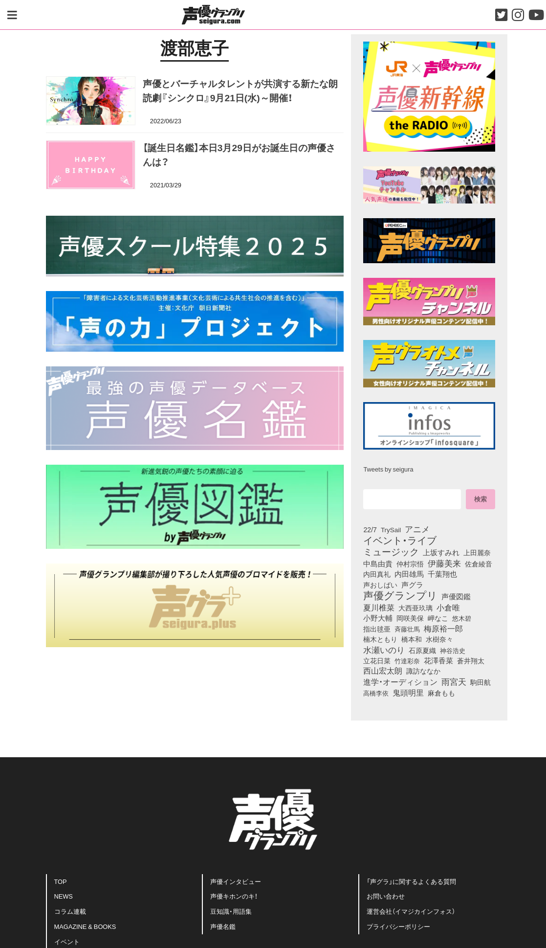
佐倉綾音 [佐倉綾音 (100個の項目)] (478, 563)
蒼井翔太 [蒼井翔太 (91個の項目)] (470, 661)
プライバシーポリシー (398, 926)
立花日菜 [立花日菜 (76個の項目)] (377, 660)
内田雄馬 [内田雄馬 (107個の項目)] (409, 574)
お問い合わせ (386, 896)
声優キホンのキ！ (234, 896)
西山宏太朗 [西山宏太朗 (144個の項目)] (382, 671)
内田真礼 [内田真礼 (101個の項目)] (377, 574)
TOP (60, 881)
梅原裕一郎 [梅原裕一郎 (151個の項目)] (443, 628)
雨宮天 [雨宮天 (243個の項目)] (453, 681)
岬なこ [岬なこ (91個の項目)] (438, 618)
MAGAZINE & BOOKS (85, 926)
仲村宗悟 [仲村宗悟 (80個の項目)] (410, 563)
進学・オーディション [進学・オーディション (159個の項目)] (400, 682)
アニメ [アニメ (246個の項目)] (417, 529)
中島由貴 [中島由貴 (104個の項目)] (378, 563)
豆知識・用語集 (231, 911)
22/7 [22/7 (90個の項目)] (369, 530)
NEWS (63, 896)
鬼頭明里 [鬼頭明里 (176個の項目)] (408, 692)
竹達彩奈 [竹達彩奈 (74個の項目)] (407, 660)
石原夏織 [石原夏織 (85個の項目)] (422, 650)
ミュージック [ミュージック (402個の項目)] (391, 551)
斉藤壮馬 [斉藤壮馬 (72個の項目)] (407, 628)
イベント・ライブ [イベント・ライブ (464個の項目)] (400, 540)
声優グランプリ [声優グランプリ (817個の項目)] (400, 595)
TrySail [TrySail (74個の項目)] (391, 529)
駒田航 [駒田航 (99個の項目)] (480, 682)
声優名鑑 (223, 926)
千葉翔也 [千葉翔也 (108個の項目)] (442, 574)
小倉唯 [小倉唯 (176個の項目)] (448, 607)
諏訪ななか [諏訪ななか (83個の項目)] (423, 671)
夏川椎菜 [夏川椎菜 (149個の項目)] (378, 607)
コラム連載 (70, 911)
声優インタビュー (235, 881)
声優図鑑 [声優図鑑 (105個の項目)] (456, 596)
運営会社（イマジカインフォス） (411, 911)
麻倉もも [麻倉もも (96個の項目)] (441, 693)
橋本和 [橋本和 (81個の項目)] (411, 639)
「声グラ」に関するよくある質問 (411, 881)
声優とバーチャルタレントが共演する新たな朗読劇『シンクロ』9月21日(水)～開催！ (240, 90)
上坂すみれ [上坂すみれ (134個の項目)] (441, 552)
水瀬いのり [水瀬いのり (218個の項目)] (384, 650)
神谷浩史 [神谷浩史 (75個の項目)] (452, 650)
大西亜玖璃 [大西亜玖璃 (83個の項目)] (415, 607)
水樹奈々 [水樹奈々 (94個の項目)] (439, 639)
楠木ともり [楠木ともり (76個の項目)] (380, 639)
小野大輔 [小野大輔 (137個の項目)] (378, 618)
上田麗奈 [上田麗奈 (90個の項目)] (477, 553)
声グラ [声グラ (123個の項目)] (412, 584)
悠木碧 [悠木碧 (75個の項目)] (461, 618)
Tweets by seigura (388, 469)
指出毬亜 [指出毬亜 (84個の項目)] (377, 628)
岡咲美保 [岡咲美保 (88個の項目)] (410, 618)
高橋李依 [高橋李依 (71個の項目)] (376, 693)
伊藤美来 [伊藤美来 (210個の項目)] (444, 563)
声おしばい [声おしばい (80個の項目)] (380, 584)
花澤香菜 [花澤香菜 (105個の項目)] (438, 660)
